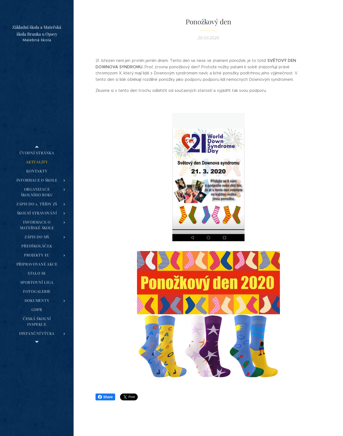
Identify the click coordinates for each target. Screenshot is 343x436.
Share (105, 397)
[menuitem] (36, 153)
